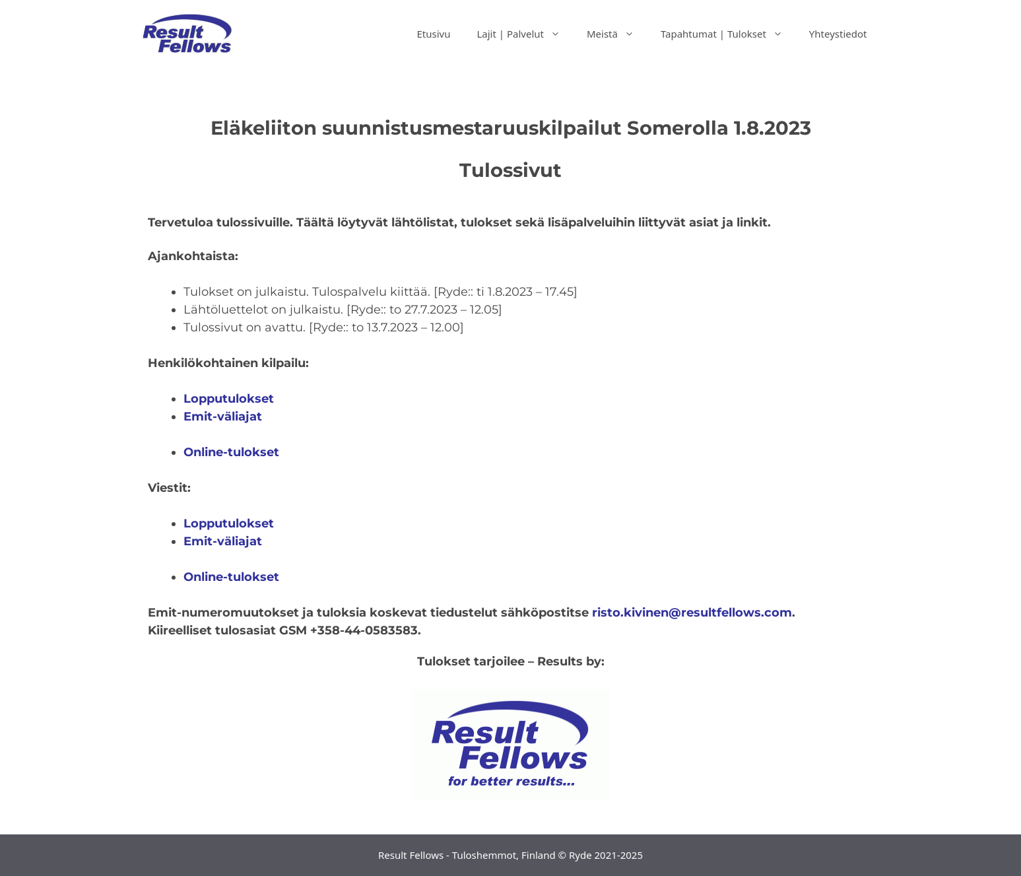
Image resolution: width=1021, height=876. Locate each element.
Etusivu (433, 33)
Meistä (617, 33)
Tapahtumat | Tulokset (728, 33)
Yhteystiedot (838, 33)
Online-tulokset (231, 577)
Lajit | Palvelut (525, 33)
